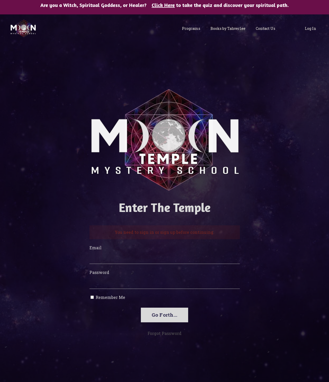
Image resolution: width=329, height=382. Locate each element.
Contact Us (265, 28)
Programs (191, 28)
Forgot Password (164, 333)
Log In (310, 28)
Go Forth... (165, 315)
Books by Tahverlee (228, 28)
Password (99, 272)
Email (95, 247)
